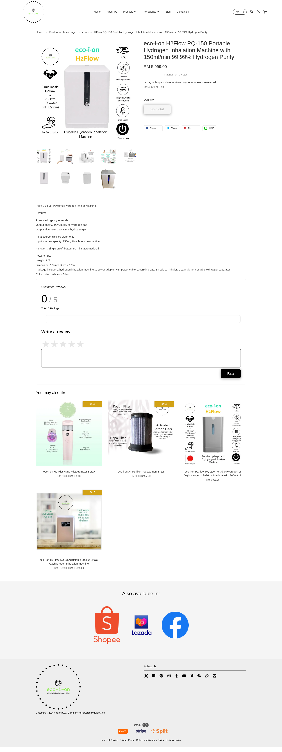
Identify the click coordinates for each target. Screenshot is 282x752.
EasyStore (99, 717)
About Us (112, 13)
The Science (150, 13)
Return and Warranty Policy (150, 744)
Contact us (183, 13)
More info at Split (154, 91)
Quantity (149, 104)
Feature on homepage (62, 36)
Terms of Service (109, 744)
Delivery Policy (173, 744)
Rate (230, 378)
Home (97, 13)
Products (129, 13)
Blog (167, 13)
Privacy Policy (127, 744)
